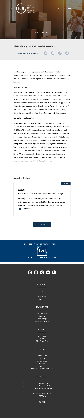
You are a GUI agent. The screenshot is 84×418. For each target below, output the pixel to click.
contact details (42, 356)
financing (42, 299)
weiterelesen (28, 209)
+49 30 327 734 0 (43, 383)
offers (42, 329)
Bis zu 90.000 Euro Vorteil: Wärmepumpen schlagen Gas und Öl (46, 193)
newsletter (42, 307)
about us (42, 363)
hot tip (42, 294)
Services (42, 285)
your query (42, 296)
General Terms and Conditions (42, 368)
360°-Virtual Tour (42, 341)
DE (58, 8)
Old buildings (42, 319)
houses (42, 316)
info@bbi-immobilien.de (43, 388)
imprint (42, 366)
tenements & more (42, 321)
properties (42, 336)
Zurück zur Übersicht (42, 224)
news (42, 291)
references (42, 358)
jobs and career (42, 361)
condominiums (42, 313)
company (42, 349)
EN (64, 8)
